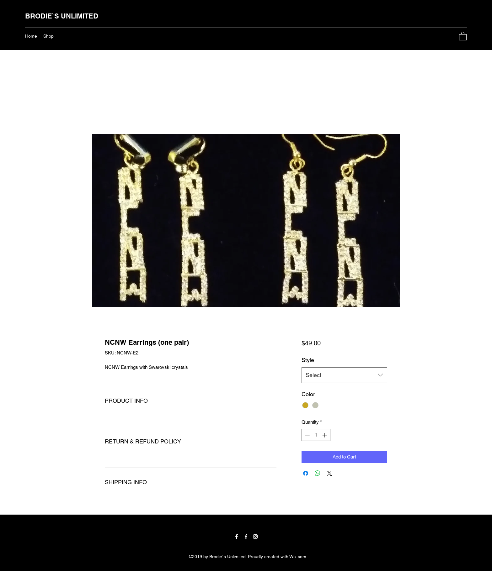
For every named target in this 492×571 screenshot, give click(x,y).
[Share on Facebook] (305, 473)
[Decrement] (306, 435)
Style (308, 360)
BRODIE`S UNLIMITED (61, 16)
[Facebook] (236, 536)
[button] (463, 35)
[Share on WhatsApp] (317, 473)
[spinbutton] (316, 435)
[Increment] (325, 435)
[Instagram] (255, 536)
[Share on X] (329, 473)
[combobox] (344, 375)
